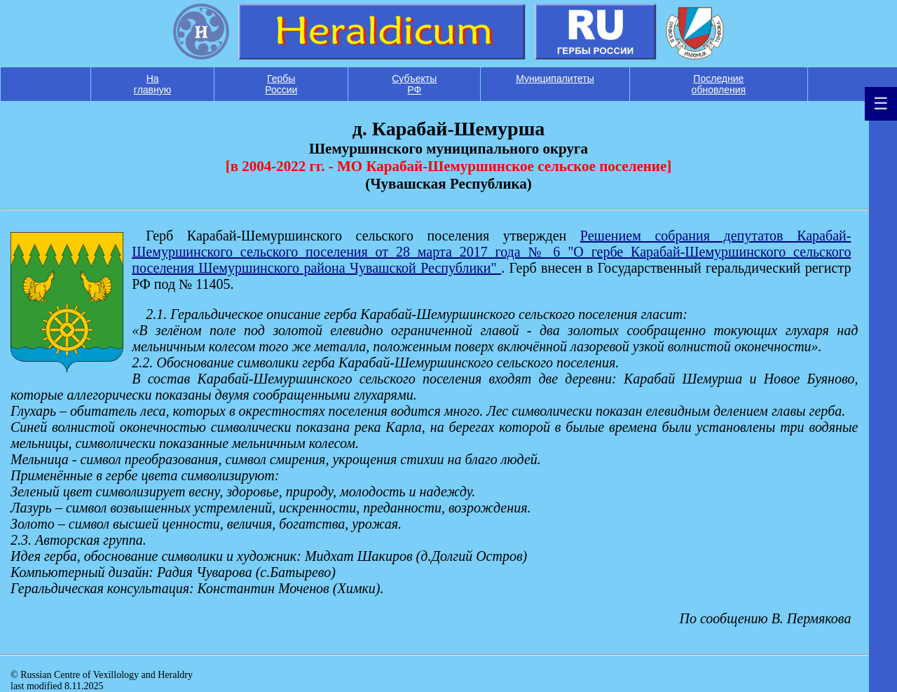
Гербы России (281, 84)
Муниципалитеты (555, 78)
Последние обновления (719, 84)
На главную (152, 84)
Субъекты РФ (414, 84)
